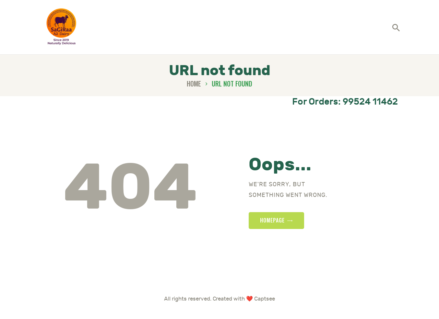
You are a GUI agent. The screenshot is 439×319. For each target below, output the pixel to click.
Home (194, 89)
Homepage (272, 225)
